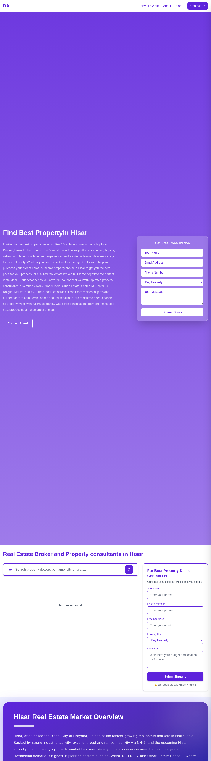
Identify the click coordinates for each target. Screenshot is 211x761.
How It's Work (150, 5)
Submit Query (172, 312)
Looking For (154, 634)
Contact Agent (18, 323)
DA (6, 5)
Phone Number (156, 603)
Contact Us (197, 5)
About (167, 5)
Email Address (155, 618)
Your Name (153, 588)
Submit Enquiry (175, 676)
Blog (178, 5)
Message (152, 648)
